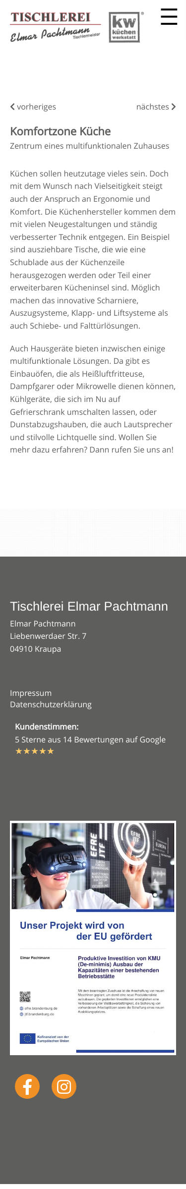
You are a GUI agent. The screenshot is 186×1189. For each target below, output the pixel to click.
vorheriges (33, 106)
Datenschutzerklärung (51, 704)
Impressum (31, 692)
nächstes (156, 106)
